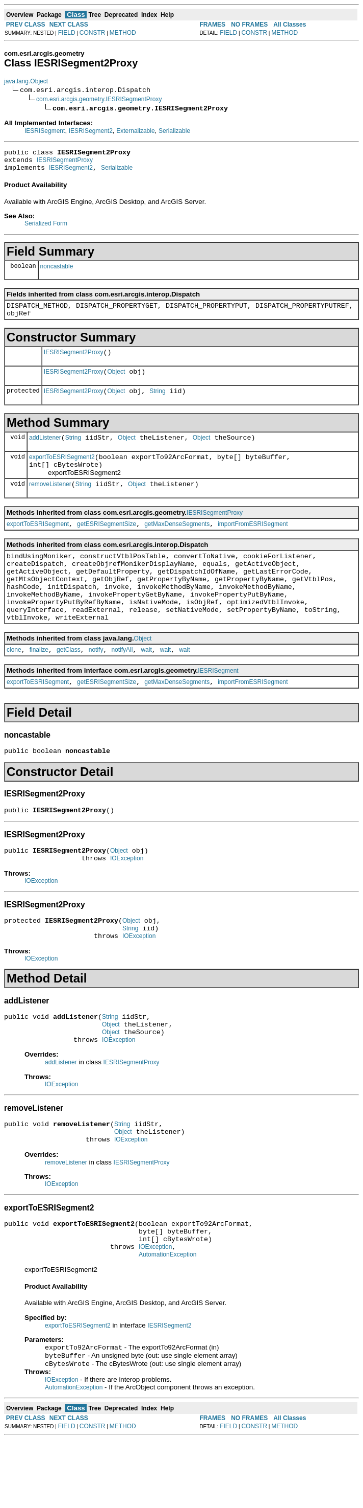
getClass (69, 685)
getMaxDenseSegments (177, 543)
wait (146, 685)
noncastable (56, 271)
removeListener (50, 502)
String (157, 403)
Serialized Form (45, 228)
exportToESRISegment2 (62, 472)
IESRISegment (44, 130)
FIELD (66, 32)
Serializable (174, 130)
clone (14, 685)
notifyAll (122, 685)
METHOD (123, 32)
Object (116, 382)
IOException (126, 901)
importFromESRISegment (253, 543)
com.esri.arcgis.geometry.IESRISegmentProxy (99, 99)
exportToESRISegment (38, 543)
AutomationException (167, 1320)
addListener (45, 451)
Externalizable (135, 130)
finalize (39, 685)
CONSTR (93, 32)
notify (96, 685)
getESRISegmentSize (106, 543)
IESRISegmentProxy (65, 163)
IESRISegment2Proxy (73, 361)
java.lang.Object (26, 81)
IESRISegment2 (91, 130)
